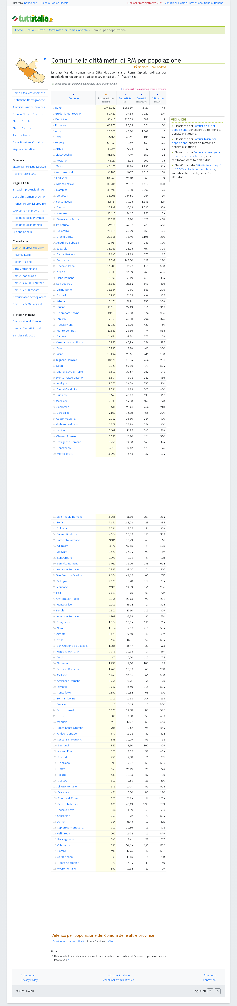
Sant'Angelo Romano (69, 516)
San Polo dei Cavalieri (69, 575)
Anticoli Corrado (67, 733)
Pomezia (60, 125)
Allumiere (63, 546)
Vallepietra (63, 845)
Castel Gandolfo (67, 389)
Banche (218, 3)
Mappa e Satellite (24, 149)
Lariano (60, 307)
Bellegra (61, 581)
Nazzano (62, 663)
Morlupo (62, 383)
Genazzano (64, 448)
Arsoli (60, 657)
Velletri (59, 143)
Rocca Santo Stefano (70, 728)
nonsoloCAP (31, 3)
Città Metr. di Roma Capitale (68, 30)
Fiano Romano (65, 278)
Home (19, 30)
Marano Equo (65, 751)
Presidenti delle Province (28, 217)
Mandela (62, 722)
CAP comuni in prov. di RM (28, 210)
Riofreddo (64, 757)
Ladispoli (61, 178)
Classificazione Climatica (28, 142)
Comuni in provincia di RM (28, 247)
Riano (59, 354)
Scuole (208, 3)
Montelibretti (65, 453)
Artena (60, 301)
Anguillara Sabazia (67, 242)
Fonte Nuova (64, 201)
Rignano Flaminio (66, 360)
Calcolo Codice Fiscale (55, 3)
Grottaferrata (65, 236)
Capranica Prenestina (70, 827)
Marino (60, 166)
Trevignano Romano (69, 442)
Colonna (62, 528)
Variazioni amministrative (118, 980)
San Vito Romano (68, 563)
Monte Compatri (67, 330)
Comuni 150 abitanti (26, 290)
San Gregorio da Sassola (72, 645)
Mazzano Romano (68, 569)
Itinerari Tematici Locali (27, 328)
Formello (62, 295)
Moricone (62, 587)
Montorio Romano (68, 616)
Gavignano (63, 622)
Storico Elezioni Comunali (28, 114)
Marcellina (62, 412)
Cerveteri (62, 195)
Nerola (60, 610)
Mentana (61, 213)
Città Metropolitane (25, 269)
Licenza (61, 716)
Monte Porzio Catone (69, 377)
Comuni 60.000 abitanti (28, 283)
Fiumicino (61, 119)
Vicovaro (62, 552)
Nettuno (61, 160)
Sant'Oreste (64, 557)
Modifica (141, 67)
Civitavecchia (64, 154)
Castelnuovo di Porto (70, 371)
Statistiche (196, 3)
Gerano (61, 704)
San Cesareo (64, 283)
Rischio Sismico (22, 135)
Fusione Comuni (22, 232)
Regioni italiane (22, 261)
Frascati (61, 207)
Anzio (58, 131)
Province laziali (22, 254)
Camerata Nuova (67, 804)
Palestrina (62, 225)
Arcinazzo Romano (68, 681)
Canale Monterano (68, 534)
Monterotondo (65, 172)
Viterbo (112, 941)
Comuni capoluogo (24, 276)
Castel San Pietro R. (69, 739)
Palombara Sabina (68, 313)
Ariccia (61, 272)
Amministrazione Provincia (29, 107)
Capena (61, 336)
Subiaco (62, 395)
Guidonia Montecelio (68, 113)
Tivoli (58, 137)
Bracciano (62, 260)
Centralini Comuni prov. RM (29, 196)
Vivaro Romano (66, 868)
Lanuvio (61, 319)
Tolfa (60, 522)
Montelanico (64, 604)
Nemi (60, 628)
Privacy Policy (29, 980)
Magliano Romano (68, 651)
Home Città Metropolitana (29, 93)
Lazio (41, 30)
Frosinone (59, 941)
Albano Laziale (65, 184)
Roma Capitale (96, 941)
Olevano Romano (66, 436)
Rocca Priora (65, 324)
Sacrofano (62, 407)
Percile (61, 851)
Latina (71, 941)
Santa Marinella (66, 254)
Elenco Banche (22, 128)
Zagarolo (61, 248)
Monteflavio (63, 692)
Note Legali (28, 975)
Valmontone (64, 289)
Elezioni (183, 3)
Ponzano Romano (68, 669)
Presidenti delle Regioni (27, 225)
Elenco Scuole (21, 121)
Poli (58, 593)
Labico (61, 430)
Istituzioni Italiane (118, 975)
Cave (59, 348)
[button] (210, 991)
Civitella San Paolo (67, 598)
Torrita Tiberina (66, 698)
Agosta (61, 634)
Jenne (61, 821)
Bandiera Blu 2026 (24, 335)
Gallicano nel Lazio (67, 424)
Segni (59, 365)
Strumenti (210, 975)
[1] (130, 76)
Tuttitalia (17, 3)
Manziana (62, 401)
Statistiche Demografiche (29, 100)
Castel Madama (66, 418)
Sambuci (63, 745)
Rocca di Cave (65, 810)
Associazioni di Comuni (27, 321)
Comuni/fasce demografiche (29, 297)
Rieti (81, 941)
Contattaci (209, 980)
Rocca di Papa (66, 266)
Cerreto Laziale (66, 710)
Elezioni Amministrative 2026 (145, 3)
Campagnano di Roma (70, 342)
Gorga (61, 769)
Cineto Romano (67, 786)
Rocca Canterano (68, 863)
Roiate (62, 775)
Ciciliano (62, 675)
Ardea (59, 148)
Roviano (62, 686)
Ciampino (62, 190)
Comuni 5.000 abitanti (28, 304)
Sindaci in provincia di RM (28, 189)
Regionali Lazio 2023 (24, 173)
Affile (60, 640)
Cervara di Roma (68, 798)
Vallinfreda (63, 833)
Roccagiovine (65, 839)
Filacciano (64, 792)
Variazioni (171, 3)
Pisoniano (64, 763)
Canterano (63, 816)
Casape (62, 780)
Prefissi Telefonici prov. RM (29, 203)
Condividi (159, 67)
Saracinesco (65, 857)
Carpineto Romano (68, 540)
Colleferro (63, 231)
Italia (30, 30)
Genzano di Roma (68, 219)
